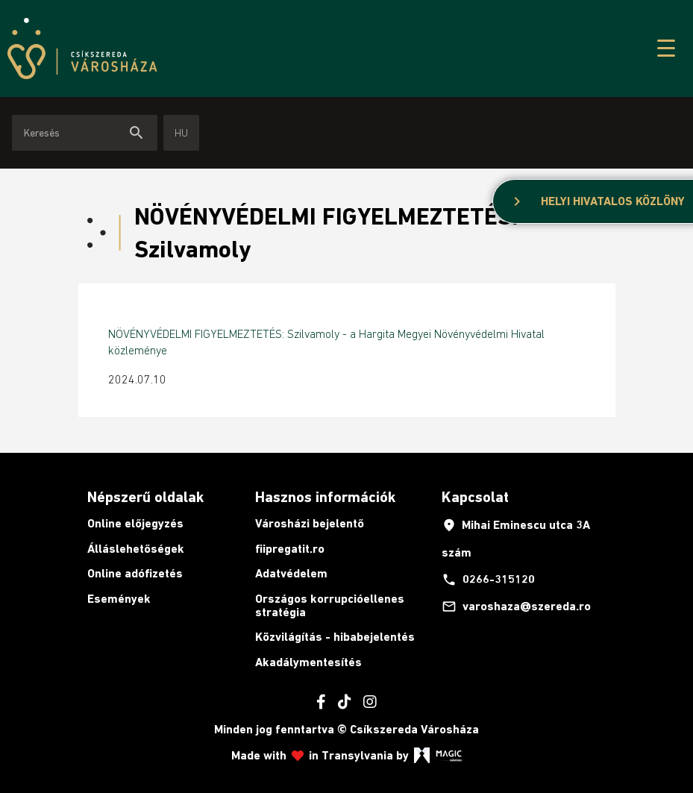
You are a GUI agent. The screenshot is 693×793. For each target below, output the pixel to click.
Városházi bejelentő (309, 523)
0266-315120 (488, 579)
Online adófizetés (135, 573)
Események (119, 599)
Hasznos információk (325, 497)
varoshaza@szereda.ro (516, 606)
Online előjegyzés (135, 523)
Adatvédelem (291, 573)
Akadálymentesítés (308, 662)
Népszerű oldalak (145, 497)
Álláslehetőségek (135, 549)
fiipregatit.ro (289, 549)
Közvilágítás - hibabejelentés (335, 637)
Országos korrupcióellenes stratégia (329, 605)
